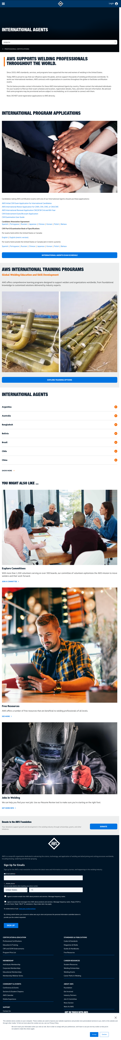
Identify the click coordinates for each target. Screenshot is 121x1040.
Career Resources (72, 961)
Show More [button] (7, 471)
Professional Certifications (17, 49)
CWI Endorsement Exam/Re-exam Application (20, 214)
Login (111, 3)
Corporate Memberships (11, 968)
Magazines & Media (71, 945)
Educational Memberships (12, 972)
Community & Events (12, 984)
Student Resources (70, 964)
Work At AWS (69, 1007)
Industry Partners (70, 995)
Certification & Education (14, 937)
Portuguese (14, 224)
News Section (69, 1003)
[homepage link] (59, 842)
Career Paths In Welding (72, 976)
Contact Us (7, 1011)
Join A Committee (70, 999)
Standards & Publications (75, 937)
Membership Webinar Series (13, 976)
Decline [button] (104, 1034)
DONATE (103, 826)
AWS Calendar (8, 995)
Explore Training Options (59, 380)
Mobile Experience (9, 999)
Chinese (41, 224)
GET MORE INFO (8, 808)
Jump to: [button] (6, 42)
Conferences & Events (11, 988)
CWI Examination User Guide (13, 217)
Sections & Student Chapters (13, 991)
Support (6, 1007)
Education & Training (10, 945)
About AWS (68, 984)
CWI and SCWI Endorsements (13, 949)
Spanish (5, 224)
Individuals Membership (11, 964)
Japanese (32, 224)
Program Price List (9, 952)
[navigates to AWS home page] (60, 6)
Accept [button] (94, 1034)
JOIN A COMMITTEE (9, 581)
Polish (56, 224)
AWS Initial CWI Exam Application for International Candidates (27, 203)
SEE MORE (6, 716)
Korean (49, 224)
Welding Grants (69, 972)
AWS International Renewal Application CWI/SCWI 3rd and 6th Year (29, 210)
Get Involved (68, 991)
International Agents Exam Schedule (60, 255)
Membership (8, 961)
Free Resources (69, 952)
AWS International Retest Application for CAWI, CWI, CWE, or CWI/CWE (30, 207)
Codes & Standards (71, 941)
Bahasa (64, 224)
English (5, 237)
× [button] (115, 1018)
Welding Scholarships (71, 968)
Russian (24, 224)
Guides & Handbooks (71, 949)
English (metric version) (19, 237)
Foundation (68, 988)
